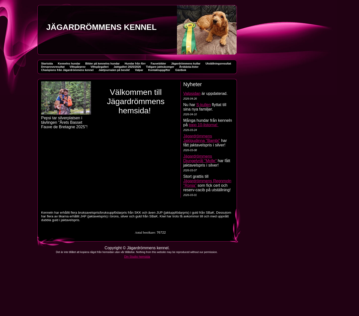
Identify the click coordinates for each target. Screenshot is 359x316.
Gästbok (180, 69)
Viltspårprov (78, 66)
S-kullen (203, 105)
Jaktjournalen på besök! (114, 69)
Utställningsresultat (218, 63)
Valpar (139, 69)
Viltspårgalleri (99, 66)
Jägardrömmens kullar (185, 63)
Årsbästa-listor (189, 66)
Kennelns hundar (69, 63)
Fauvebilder (158, 63)
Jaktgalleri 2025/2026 (127, 66)
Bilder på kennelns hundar (102, 63)
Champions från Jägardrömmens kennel (67, 69)
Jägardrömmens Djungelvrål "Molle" (200, 158)
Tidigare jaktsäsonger (160, 66)
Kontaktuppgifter (159, 69)
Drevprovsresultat (53, 66)
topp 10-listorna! (203, 125)
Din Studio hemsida (137, 256)
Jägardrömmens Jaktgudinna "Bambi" (201, 138)
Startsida (47, 63)
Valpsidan (191, 93)
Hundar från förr (135, 63)
